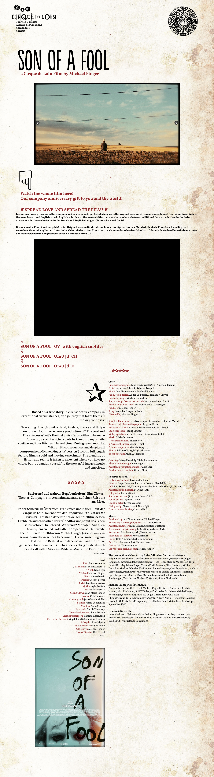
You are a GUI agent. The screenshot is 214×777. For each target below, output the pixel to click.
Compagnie (23, 28)
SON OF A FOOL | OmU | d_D (47, 366)
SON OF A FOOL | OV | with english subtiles (62, 347)
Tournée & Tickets (26, 22)
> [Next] (176, 123)
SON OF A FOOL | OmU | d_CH (49, 356)
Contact (20, 31)
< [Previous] (38, 123)
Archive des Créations (29, 25)
